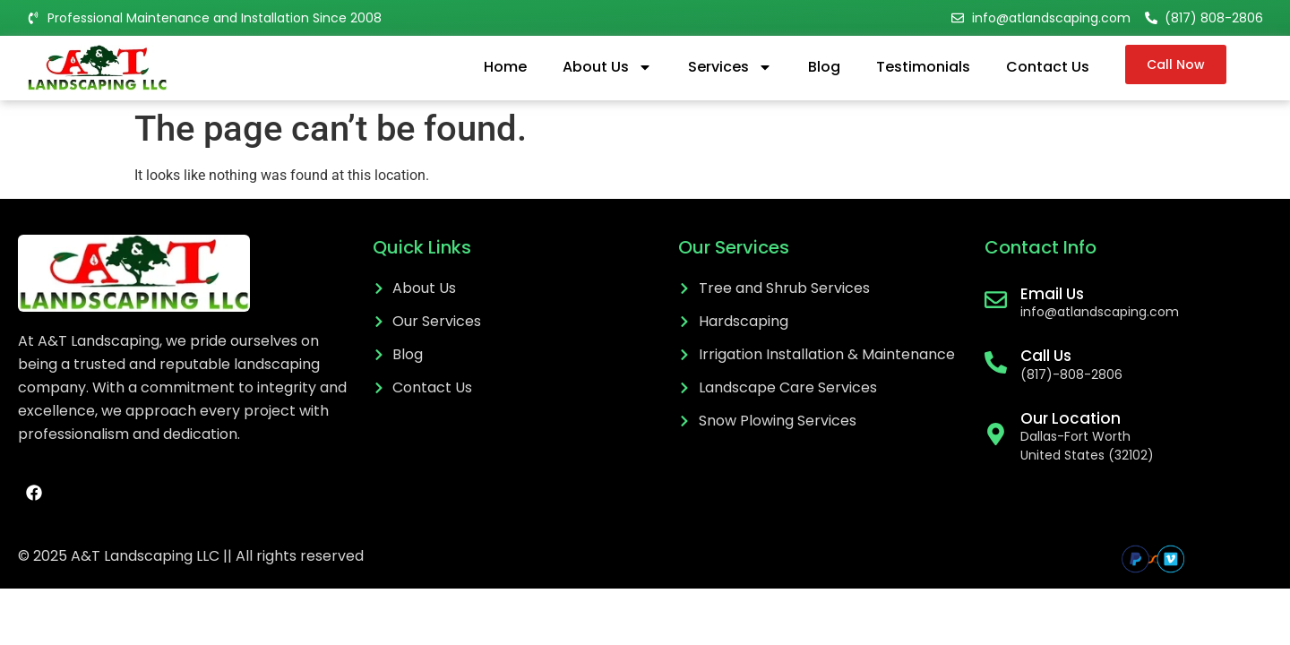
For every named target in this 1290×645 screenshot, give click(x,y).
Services (730, 67)
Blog (824, 66)
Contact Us (1047, 66)
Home (505, 66)
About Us (607, 67)
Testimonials (923, 66)
